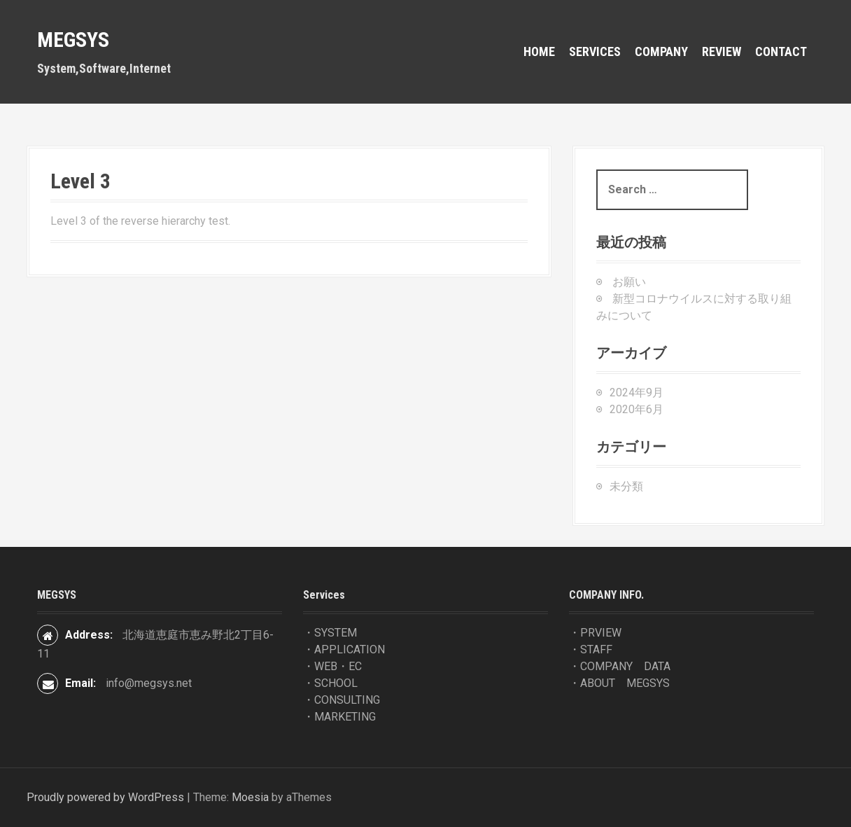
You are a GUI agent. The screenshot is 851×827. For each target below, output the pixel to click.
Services (595, 51)
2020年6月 (636, 409)
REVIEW (721, 51)
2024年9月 (636, 392)
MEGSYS (73, 39)
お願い (629, 282)
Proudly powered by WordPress (105, 797)
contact (781, 51)
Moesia (250, 797)
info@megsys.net (149, 683)
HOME (539, 51)
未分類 (626, 486)
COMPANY (661, 51)
